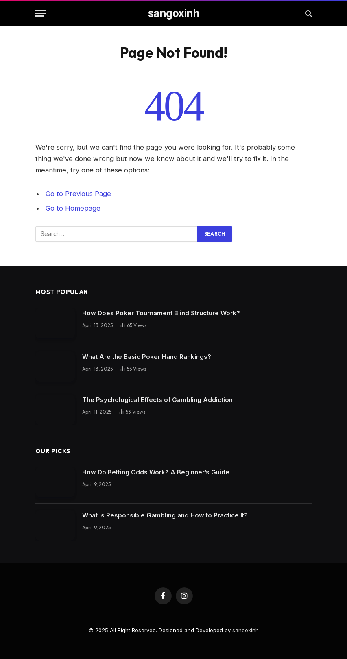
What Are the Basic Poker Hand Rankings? (146, 356)
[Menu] (40, 13)
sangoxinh (245, 630)
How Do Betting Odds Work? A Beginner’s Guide (155, 472)
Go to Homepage (73, 208)
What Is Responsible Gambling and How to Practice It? (165, 515)
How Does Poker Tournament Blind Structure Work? (161, 313)
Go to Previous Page (78, 194)
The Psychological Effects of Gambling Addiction (157, 400)
